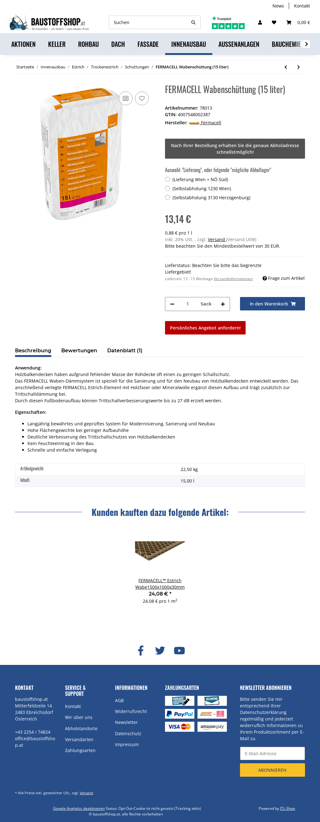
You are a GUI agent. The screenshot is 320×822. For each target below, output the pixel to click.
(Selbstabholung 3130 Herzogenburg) (211, 198)
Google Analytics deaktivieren (79, 808)
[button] (260, 22)
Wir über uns (78, 717)
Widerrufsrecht (131, 711)
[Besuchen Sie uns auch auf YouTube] (179, 651)
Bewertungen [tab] (79, 351)
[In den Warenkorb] (272, 303)
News (278, 6)
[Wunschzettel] (274, 22)
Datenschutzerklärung (263, 712)
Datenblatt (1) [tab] (124, 351)
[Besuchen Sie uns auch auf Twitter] (160, 651)
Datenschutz (128, 733)
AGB (119, 700)
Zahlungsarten (80, 750)
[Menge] (187, 304)
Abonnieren (272, 770)
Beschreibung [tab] (33, 351)
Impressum (127, 744)
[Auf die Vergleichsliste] (125, 98)
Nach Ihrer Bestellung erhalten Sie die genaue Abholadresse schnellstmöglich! (235, 148)
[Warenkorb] (298, 22)
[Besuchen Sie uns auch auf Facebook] (141, 651)
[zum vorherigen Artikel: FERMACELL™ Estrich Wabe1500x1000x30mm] (285, 67)
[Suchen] (148, 22)
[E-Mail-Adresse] (272, 753)
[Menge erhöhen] (223, 304)
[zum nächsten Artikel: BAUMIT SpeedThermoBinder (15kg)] (298, 67)
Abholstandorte (81, 728)
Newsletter (126, 722)
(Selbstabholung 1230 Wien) (201, 188)
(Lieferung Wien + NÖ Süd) (200, 179)
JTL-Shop (287, 808)
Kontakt (302, 6)
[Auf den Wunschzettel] (142, 98)
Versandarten (79, 739)
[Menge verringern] (172, 304)
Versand (217, 239)
